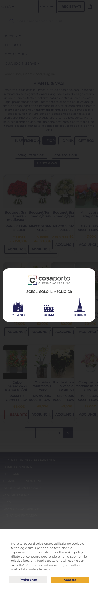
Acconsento (70, 580)
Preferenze (28, 579)
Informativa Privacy (35, 569)
